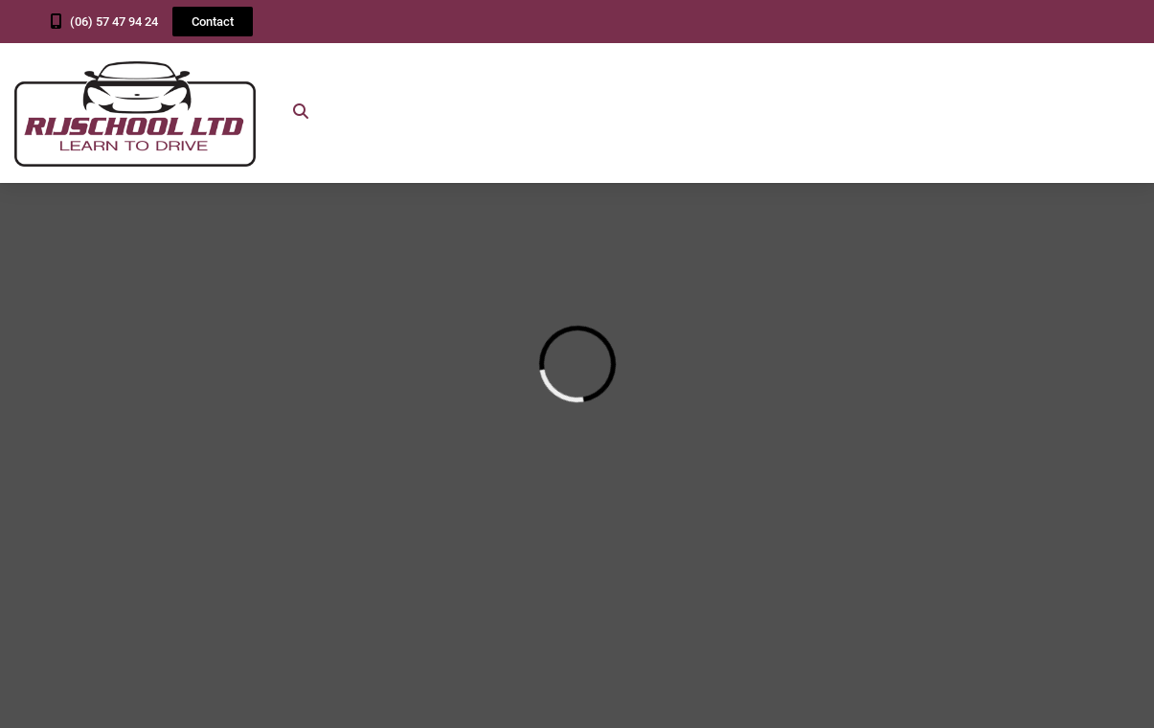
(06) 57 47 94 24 (114, 21)
